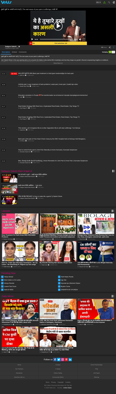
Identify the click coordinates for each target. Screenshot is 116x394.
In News (57, 369)
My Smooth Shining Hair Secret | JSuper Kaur (56, 262)
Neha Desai (82, 239)
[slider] (56, 39)
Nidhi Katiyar (7, 266)
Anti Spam (96, 373)
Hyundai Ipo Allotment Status (70, 283)
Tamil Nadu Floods (67, 277)
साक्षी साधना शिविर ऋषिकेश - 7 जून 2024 (30, 185)
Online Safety (58, 373)
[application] (58, 26)
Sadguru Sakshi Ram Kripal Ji (15, 46)
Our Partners (19, 369)
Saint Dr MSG (8, 289)
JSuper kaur (44, 264)
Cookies (67, 382)
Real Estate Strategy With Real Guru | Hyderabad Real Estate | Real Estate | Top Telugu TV (48, 106)
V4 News (22, 140)
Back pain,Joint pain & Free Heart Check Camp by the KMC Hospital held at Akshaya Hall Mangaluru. (52, 139)
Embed (14, 52)
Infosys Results (9, 283)
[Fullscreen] (84, 39)
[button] (58, 26)
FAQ (96, 369)
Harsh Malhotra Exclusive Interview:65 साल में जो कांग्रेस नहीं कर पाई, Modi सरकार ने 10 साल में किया (56, 349)
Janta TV (81, 324)
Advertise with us (19, 377)
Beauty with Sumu (8, 239)
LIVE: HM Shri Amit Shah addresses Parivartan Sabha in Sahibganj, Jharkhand (56, 321)
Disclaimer (19, 373)
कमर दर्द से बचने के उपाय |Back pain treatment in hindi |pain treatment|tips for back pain (46, 73)
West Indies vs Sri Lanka (12, 280)
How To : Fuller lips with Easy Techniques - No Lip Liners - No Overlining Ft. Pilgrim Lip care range (19, 263)
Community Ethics (58, 377)
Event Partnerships (96, 365)
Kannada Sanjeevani (25, 151)
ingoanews (23, 130)
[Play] (32, 39)
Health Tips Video (24, 86)
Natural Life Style (83, 266)
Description (6, 52)
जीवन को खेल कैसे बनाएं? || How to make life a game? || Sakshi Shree (40, 196)
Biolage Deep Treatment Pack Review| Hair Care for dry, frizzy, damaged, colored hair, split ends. (96, 236)
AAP (21, 97)
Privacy (53, 382)
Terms (47, 382)
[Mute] (80, 39)
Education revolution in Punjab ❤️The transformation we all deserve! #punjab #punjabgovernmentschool (53, 95)
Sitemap (96, 377)
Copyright (60, 382)
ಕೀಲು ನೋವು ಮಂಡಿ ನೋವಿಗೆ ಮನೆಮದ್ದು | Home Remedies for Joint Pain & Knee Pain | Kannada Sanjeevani (53, 161)
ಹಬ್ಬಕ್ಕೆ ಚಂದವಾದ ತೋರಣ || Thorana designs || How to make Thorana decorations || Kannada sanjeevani (57, 236)
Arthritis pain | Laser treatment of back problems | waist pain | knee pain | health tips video (48, 84)
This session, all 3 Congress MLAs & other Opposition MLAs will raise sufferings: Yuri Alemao (49, 128)
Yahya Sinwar (8, 277)
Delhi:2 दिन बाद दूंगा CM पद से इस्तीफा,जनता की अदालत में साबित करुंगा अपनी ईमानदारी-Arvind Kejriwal (95, 321)
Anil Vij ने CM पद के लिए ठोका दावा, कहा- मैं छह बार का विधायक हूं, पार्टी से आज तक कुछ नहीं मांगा (18, 349)
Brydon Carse (65, 286)
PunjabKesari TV (8, 324)
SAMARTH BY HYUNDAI (69, 289)
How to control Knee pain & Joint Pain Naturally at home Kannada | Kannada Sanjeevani (47, 150)
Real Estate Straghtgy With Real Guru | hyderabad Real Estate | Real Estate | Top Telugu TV (49, 117)
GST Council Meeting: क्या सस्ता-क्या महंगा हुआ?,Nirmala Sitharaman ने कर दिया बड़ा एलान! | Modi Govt (20, 321)
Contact (58, 365)
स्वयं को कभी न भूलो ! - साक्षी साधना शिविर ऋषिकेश (32, 174)
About (19, 365)
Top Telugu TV (24, 108)
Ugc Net (63, 280)
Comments (23, 52)
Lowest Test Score (10, 286)
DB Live (22, 75)
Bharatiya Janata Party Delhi (48, 324)
